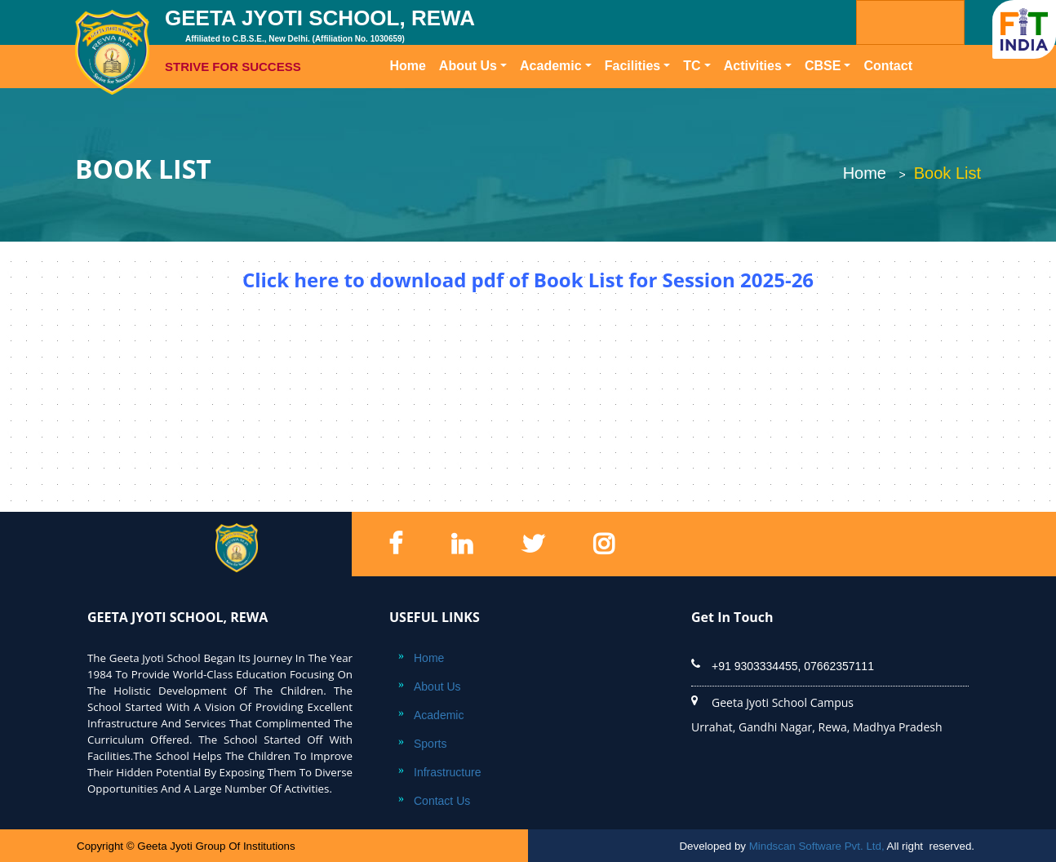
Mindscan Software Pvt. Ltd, (817, 846)
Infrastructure (447, 772)
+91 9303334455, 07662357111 (793, 666)
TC (691, 66)
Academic (551, 66)
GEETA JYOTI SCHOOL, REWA (386, 41)
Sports (430, 743)
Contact (887, 66)
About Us (468, 66)
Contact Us (442, 800)
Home (410, 64)
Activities (753, 66)
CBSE (823, 66)
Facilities (632, 66)
